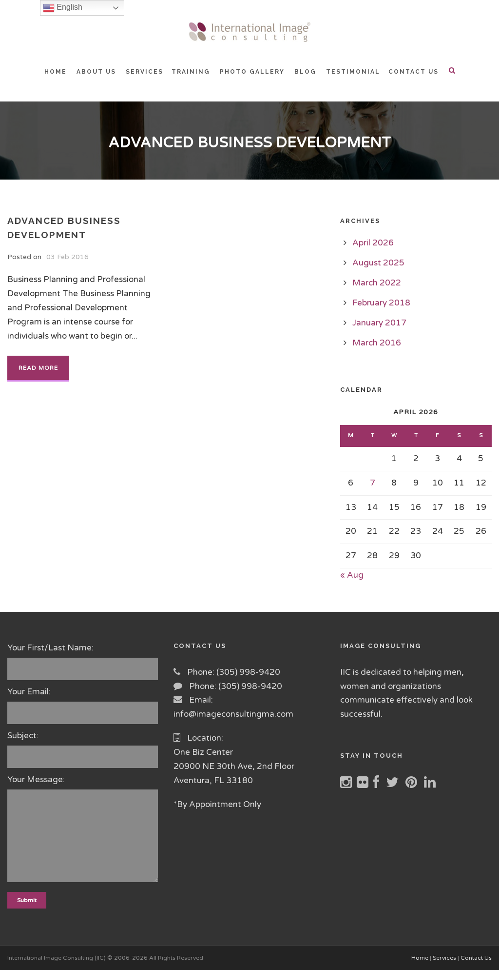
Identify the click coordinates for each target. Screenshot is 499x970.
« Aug (352, 575)
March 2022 (376, 283)
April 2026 (373, 243)
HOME (55, 71)
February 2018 (381, 303)
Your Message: (83, 830)
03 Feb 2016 (67, 257)
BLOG (305, 71)
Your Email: (83, 705)
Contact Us (476, 957)
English (62, 8)
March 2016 (376, 343)
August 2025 (378, 263)
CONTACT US (413, 71)
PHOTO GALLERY (252, 71)
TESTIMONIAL (353, 71)
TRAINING (191, 71)
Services (444, 957)
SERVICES (144, 71)
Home (419, 957)
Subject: (83, 749)
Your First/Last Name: (83, 661)
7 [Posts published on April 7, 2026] (372, 483)
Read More (38, 367)
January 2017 (379, 323)
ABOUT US (96, 71)
